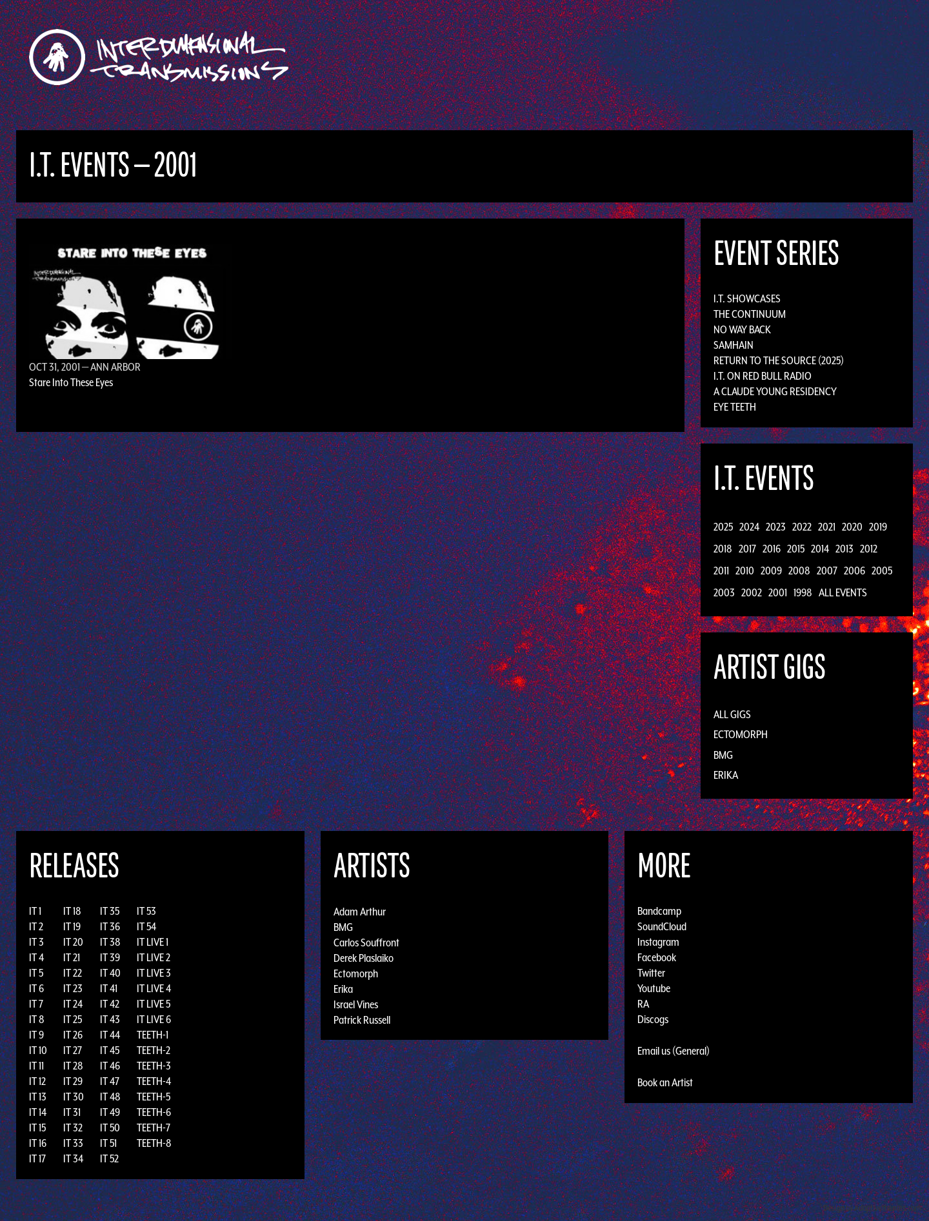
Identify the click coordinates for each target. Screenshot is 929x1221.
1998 (803, 592)
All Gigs (732, 714)
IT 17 (37, 1158)
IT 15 (37, 1127)
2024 (749, 526)
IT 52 (109, 1158)
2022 (802, 526)
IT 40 (110, 972)
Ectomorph (741, 734)
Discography (509, 57)
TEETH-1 (152, 1034)
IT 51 (108, 1143)
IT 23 (73, 988)
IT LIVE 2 (153, 957)
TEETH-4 (154, 1081)
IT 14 (37, 1112)
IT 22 (72, 972)
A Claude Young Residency (775, 391)
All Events (843, 592)
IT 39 (110, 957)
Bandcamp (659, 910)
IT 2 (36, 926)
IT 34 (73, 1158)
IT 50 (110, 1127)
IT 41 (108, 988)
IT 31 (72, 1112)
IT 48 (110, 1096)
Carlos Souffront (366, 941)
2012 (868, 548)
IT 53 (146, 910)
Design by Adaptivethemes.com (872, 1208)
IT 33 (73, 1143)
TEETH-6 (154, 1112)
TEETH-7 (153, 1127)
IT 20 (73, 941)
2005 (882, 570)
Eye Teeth (735, 406)
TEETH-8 (154, 1143)
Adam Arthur (360, 910)
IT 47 (109, 1081)
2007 (827, 570)
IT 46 (110, 1065)
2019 (878, 526)
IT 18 (72, 910)
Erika (726, 774)
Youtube (653, 988)
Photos (699, 57)
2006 (854, 570)
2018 (723, 548)
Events (616, 57)
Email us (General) (673, 1050)
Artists (570, 57)
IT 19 (72, 926)
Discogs (652, 1019)
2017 (747, 548)
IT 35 (109, 910)
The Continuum (750, 314)
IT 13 (37, 1096)
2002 (751, 592)
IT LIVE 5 (153, 1003)
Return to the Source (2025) (779, 360)
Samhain (734, 344)
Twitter (651, 972)
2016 (772, 548)
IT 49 (110, 1112)
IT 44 (110, 1034)
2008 (799, 570)
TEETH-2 (153, 1050)
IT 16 (37, 1143)
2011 (721, 570)
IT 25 (72, 1019)
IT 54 (146, 926)
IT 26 (73, 1034)
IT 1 (35, 910)
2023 (776, 526)
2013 (844, 548)
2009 (771, 570)
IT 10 (38, 1050)
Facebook (656, 957)
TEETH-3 (154, 1065)
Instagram (658, 941)
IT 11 (36, 1065)
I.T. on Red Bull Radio (763, 375)
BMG (723, 754)
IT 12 (37, 1081)
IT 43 (110, 1019)
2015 (795, 548)
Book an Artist (665, 1082)
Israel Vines (356, 1003)
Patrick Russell (362, 1019)
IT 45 (109, 1050)
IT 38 (110, 941)
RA (643, 1003)
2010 (744, 570)
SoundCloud (661, 926)
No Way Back (742, 329)
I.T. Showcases (747, 298)
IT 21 (71, 957)
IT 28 (73, 1065)
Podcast (747, 57)
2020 (852, 526)
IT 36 (110, 926)
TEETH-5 (153, 1096)
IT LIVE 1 (152, 941)
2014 (820, 548)
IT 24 (73, 1003)
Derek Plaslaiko (364, 957)
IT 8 (37, 1019)
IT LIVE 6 (154, 1019)
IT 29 (73, 1081)
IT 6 (36, 988)
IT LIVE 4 (154, 988)
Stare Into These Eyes (71, 382)
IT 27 (72, 1050)
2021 (826, 526)
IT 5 (36, 972)
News (657, 57)
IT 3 (36, 941)
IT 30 (73, 1096)
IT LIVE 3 (154, 972)
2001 (777, 592)
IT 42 (109, 1003)
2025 (723, 526)
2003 (724, 592)
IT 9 (36, 1034)
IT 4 (36, 957)
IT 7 (36, 1003)
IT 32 (73, 1127)
